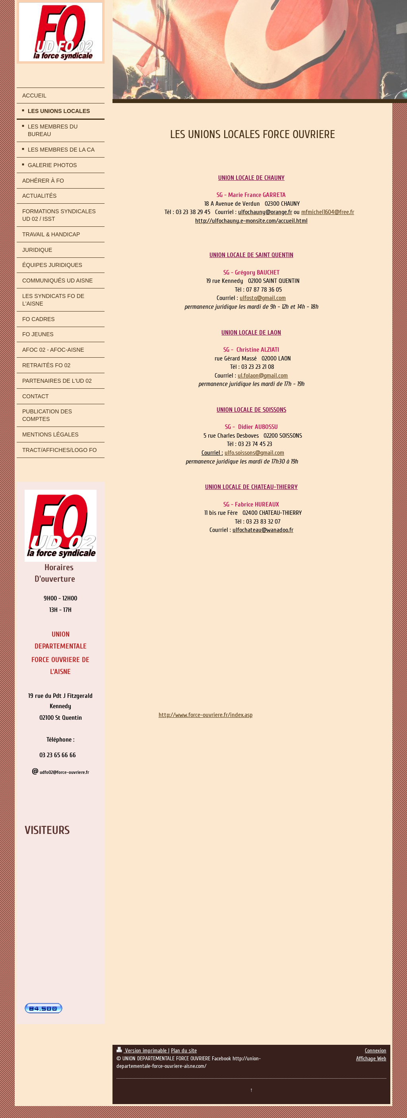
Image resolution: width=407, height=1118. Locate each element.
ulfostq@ (251, 298)
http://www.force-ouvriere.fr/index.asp (205, 715)
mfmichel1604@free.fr (327, 212)
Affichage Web (371, 1058)
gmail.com (274, 298)
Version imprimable (142, 1050)
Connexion (375, 1050)
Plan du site (184, 1050)
